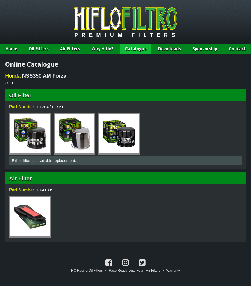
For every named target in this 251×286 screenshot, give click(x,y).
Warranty (173, 270)
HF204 (43, 107)
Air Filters (70, 48)
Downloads (169, 48)
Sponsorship (204, 48)
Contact (237, 48)
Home (11, 48)
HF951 (58, 107)
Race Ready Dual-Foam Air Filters (134, 270)
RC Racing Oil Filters (87, 270)
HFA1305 (45, 190)
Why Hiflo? (102, 48)
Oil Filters (39, 48)
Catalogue (136, 48)
